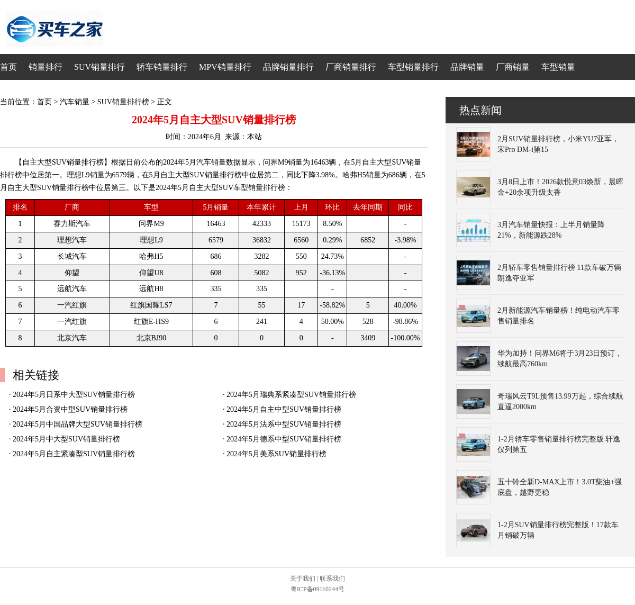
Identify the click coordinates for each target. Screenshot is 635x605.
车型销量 (558, 66)
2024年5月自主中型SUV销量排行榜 (283, 409)
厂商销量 (513, 66)
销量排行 (45, 66)
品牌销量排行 (288, 66)
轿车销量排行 (162, 66)
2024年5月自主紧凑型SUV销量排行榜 (74, 454)
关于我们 (302, 578)
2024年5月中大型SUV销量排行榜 (66, 439)
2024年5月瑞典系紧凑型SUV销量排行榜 (291, 395)
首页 (8, 66)
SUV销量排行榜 (123, 102)
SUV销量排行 (99, 66)
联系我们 (332, 578)
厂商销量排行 (350, 66)
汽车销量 (74, 102)
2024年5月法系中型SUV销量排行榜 (283, 424)
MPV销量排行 (225, 66)
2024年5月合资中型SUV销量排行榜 (70, 409)
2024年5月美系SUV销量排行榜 (276, 454)
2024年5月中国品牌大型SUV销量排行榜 (77, 424)
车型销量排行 (413, 66)
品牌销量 (467, 66)
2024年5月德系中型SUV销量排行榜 (283, 439)
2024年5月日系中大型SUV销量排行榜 (74, 395)
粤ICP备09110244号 (317, 589)
